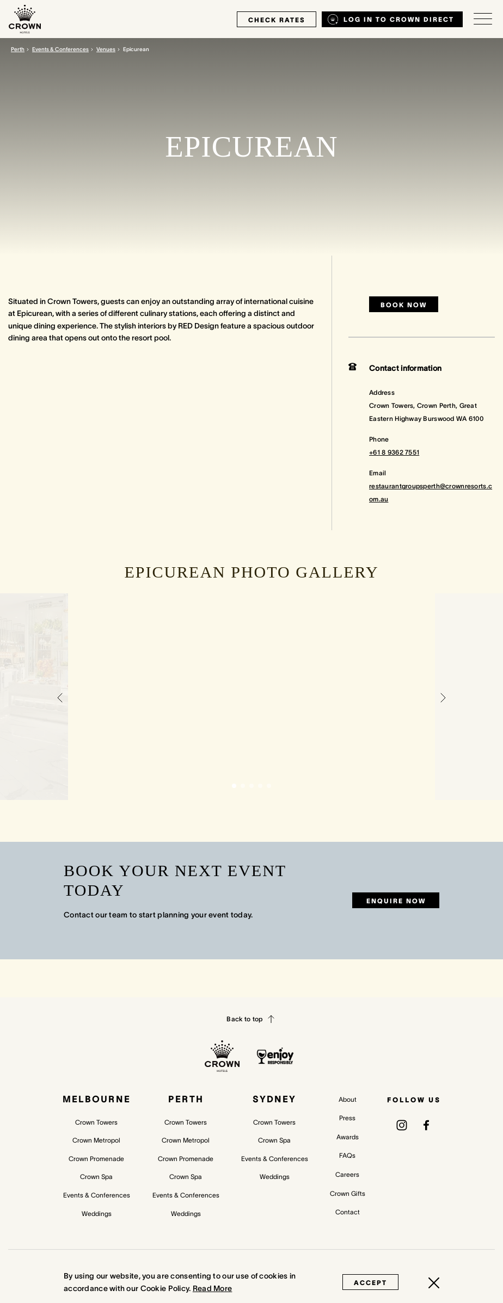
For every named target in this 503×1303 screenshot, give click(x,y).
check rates (276, 19)
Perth (17, 49)
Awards (347, 1136)
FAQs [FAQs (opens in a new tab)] (347, 1155)
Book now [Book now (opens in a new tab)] (404, 304)
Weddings (97, 1213)
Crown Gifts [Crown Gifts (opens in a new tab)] (347, 1193)
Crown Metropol (96, 1140)
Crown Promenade (96, 1158)
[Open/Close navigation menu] (483, 19)
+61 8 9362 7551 (394, 452)
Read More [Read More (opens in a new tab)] (212, 1288)
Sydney (274, 1099)
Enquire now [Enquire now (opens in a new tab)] (396, 900)
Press (347, 1117)
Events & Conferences (60, 49)
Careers (347, 1174)
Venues (105, 49)
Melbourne (97, 1099)
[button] (59, 696)
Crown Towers (96, 1122)
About (348, 1099)
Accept (370, 1282)
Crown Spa (96, 1176)
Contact (347, 1211)
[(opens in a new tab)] (401, 1124)
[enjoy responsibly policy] (275, 1055)
